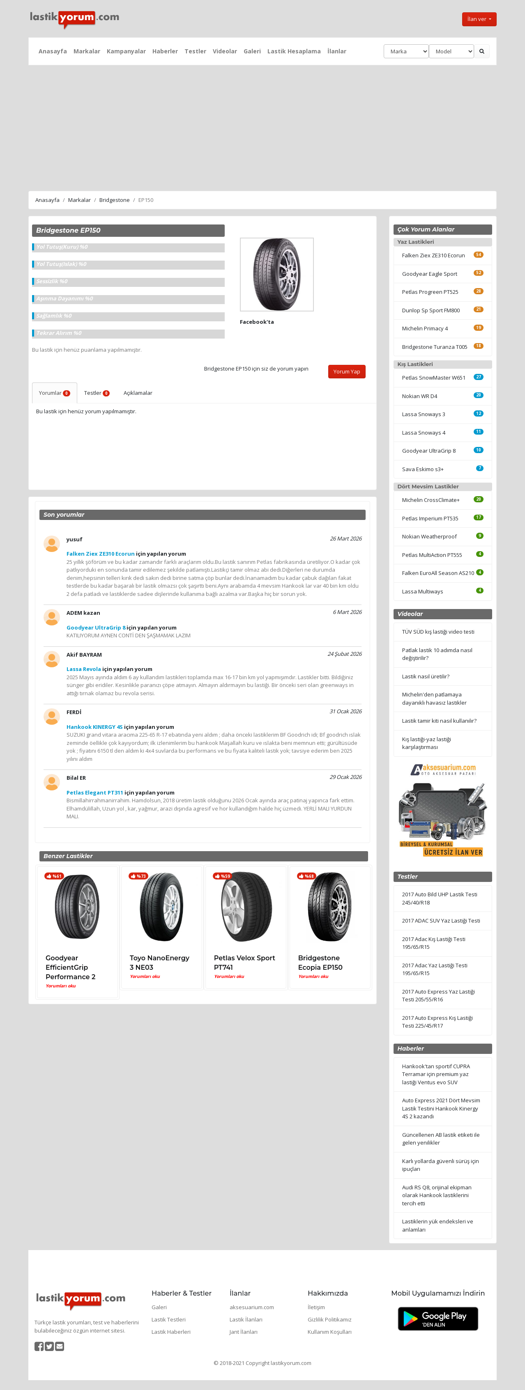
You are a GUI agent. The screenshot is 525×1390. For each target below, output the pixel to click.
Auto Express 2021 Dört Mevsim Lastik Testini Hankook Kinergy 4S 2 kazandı (441, 1108)
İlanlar (336, 51)
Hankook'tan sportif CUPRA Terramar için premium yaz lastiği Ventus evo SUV (436, 1074)
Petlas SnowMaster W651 (433, 377)
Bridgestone (114, 200)
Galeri (252, 51)
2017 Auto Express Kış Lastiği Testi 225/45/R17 (437, 1022)
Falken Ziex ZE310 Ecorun (433, 255)
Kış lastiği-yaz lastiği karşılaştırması (426, 743)
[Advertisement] (262, 126)
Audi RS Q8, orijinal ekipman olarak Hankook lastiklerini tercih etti (437, 1195)
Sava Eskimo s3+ (423, 469)
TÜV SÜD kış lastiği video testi (438, 631)
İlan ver (477, 19)
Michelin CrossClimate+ (431, 500)
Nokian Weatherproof (429, 536)
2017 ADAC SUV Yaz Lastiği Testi (441, 920)
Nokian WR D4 (419, 396)
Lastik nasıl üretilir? (425, 676)
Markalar (87, 51)
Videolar (225, 51)
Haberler (165, 51)
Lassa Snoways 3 (423, 414)
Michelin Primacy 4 (425, 328)
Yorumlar (54, 392)
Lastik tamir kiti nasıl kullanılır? (439, 720)
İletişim (316, 1307)
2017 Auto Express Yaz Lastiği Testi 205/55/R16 (438, 995)
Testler (195, 51)
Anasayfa (53, 51)
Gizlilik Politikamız (330, 1319)
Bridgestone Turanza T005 (434, 346)
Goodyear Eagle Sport (429, 273)
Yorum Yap (347, 371)
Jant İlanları (244, 1331)
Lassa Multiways (422, 591)
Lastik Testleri (169, 1319)
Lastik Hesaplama (294, 51)
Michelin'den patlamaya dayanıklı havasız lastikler (434, 698)
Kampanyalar (126, 51)
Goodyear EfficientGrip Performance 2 (70, 967)
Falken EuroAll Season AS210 (438, 573)
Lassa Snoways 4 (423, 432)
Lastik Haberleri (171, 1331)
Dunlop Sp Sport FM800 (431, 310)
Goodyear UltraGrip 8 (429, 450)
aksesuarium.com (252, 1307)
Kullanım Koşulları (330, 1331)
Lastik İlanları (246, 1319)
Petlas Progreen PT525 (430, 291)
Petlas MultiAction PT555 (432, 555)
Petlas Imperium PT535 (430, 518)
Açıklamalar (138, 392)
